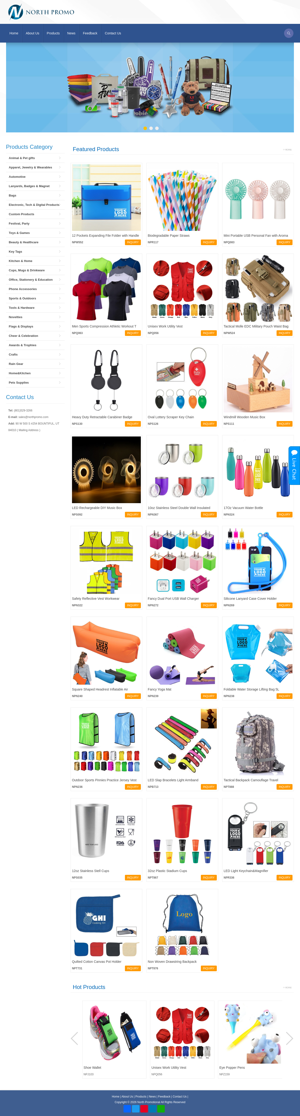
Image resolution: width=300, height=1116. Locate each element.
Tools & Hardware (22, 307)
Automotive (17, 176)
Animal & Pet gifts (22, 158)
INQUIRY (133, 242)
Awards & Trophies (23, 345)
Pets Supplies (19, 382)
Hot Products (89, 987)
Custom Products (21, 214)
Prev (75, 1038)
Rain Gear (16, 364)
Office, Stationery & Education (31, 279)
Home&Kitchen (20, 373)
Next (289, 1038)
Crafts (13, 354)
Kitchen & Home (20, 261)
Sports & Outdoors (22, 298)
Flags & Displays (21, 326)
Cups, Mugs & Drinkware (27, 270)
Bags (12, 195)
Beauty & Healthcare (23, 242)
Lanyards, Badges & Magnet (29, 186)
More (287, 149)
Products (53, 33)
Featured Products (96, 149)
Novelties (15, 317)
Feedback (90, 33)
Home (14, 33)
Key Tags (15, 251)
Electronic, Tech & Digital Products (34, 205)
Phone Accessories (23, 289)
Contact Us (113, 33)
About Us (32, 33)
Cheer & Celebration (23, 336)
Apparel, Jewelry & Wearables (30, 167)
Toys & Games (19, 233)
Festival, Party (19, 223)
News (71, 33)
